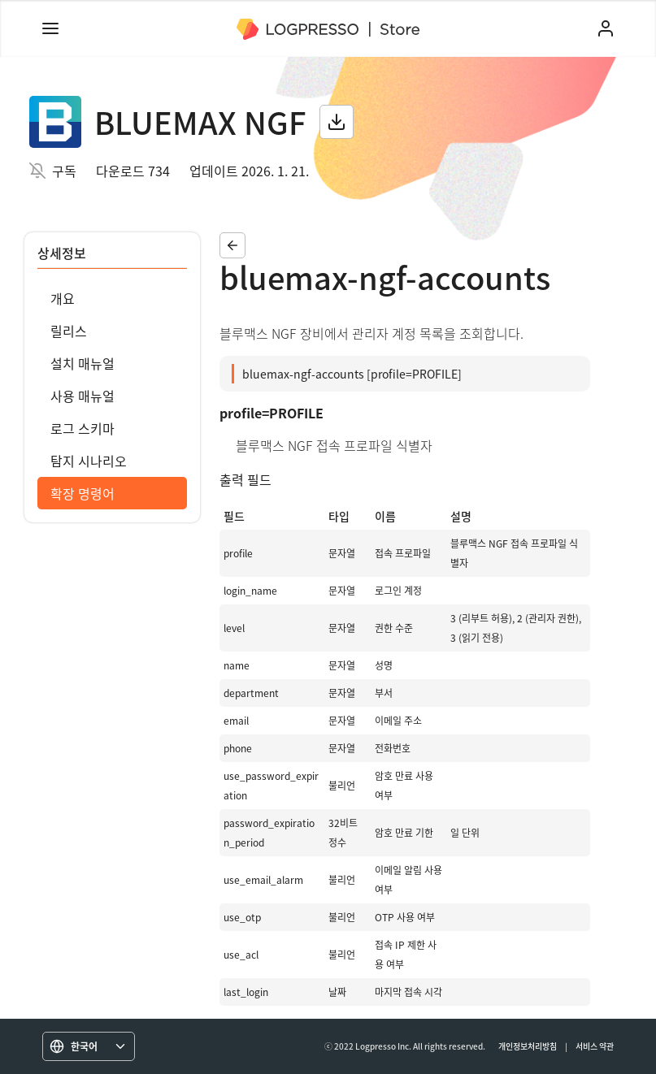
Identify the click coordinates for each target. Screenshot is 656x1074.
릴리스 (68, 330)
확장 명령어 (82, 493)
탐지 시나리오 (88, 460)
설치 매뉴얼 (82, 363)
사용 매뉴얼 (82, 395)
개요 (62, 298)
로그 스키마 (82, 428)
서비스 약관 (595, 1046)
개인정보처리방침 (527, 1046)
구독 (64, 170)
